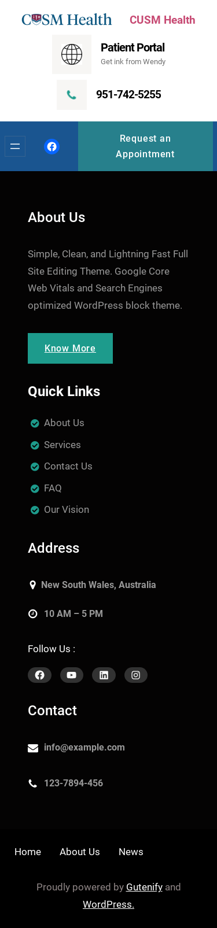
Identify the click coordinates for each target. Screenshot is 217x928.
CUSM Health (163, 20)
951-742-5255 (128, 94)
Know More (70, 348)
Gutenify (144, 887)
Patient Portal (132, 47)
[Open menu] (15, 146)
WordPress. (108, 904)
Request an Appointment (145, 146)
